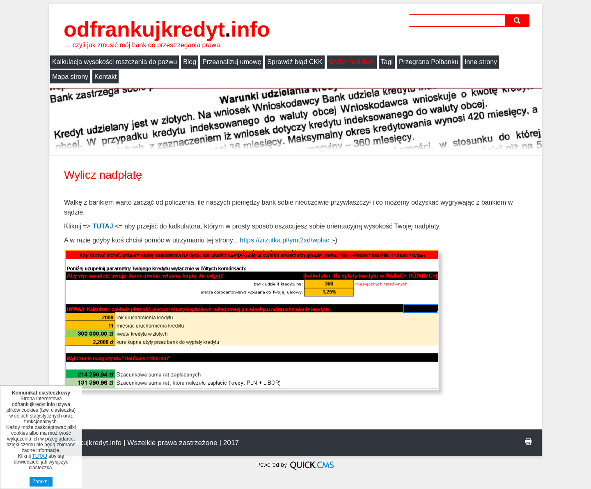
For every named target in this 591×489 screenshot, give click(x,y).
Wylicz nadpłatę (352, 61)
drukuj (528, 441)
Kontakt (105, 76)
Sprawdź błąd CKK (294, 61)
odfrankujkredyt (167, 29)
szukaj (518, 20)
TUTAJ (102, 226)
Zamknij (41, 481)
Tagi (387, 61)
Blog (189, 61)
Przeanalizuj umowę (231, 61)
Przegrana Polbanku (428, 61)
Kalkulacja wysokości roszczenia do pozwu (114, 61)
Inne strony (481, 61)
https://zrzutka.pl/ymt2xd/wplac (284, 240)
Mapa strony (70, 76)
